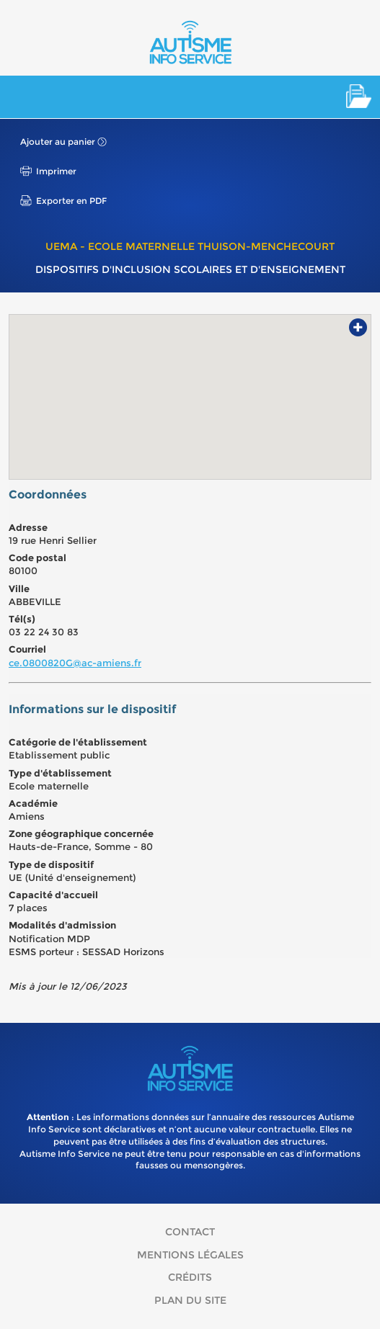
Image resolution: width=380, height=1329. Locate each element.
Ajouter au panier (57, 141)
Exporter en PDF (71, 200)
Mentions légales (190, 1254)
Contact (190, 1231)
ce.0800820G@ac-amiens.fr (75, 662)
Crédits (190, 1277)
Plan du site (190, 1300)
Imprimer (56, 171)
